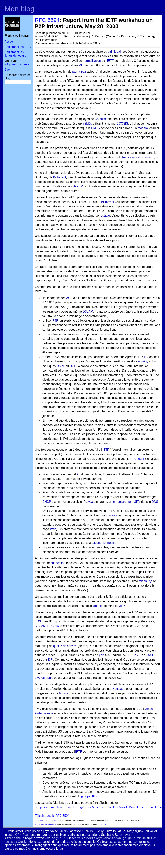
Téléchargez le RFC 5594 (52, 815)
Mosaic (64, 693)
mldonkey (145, 581)
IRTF (78, 751)
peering (143, 361)
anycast (90, 501)
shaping (111, 515)
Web (53, 529)
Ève (7, 69)
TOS (38, 621)
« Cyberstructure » (17, 64)
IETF (110, 60)
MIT (81, 65)
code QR (14, 834)
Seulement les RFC (18, 46)
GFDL (103, 824)
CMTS (95, 128)
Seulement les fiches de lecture (16, 54)
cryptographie (44, 677)
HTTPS (133, 655)
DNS (155, 501)
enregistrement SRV (126, 501)
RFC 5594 (47, 20)
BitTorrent (59, 177)
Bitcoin (63, 831)
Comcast (101, 119)
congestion (58, 562)
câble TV (76, 186)
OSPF (61, 366)
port (101, 655)
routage (105, 215)
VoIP (121, 605)
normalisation (92, 60)
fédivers (77, 838)
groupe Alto (89, 796)
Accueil (9, 41)
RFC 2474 (54, 625)
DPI (50, 659)
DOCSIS (122, 123)
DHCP (46, 501)
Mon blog (19, 9)
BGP (73, 366)
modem (143, 128)
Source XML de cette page (45, 824)
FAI (146, 357)
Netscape (118, 688)
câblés (87, 123)
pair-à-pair (115, 51)
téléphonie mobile (103, 542)
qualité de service (65, 646)
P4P (55, 320)
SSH (151, 655)
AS (68, 297)
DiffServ (40, 625)
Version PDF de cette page (46, 820)
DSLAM (88, 311)
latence (98, 605)
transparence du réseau (138, 157)
